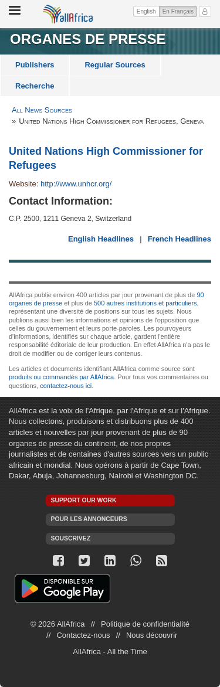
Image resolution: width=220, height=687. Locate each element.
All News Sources (42, 110)
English (146, 11)
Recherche (34, 85)
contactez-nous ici (66, 385)
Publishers (34, 64)
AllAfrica (68, 14)
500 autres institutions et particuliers (145, 303)
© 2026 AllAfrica (58, 624)
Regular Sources (114, 64)
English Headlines (101, 238)
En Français (180, 10)
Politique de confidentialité (145, 624)
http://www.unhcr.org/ (75, 183)
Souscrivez (71, 538)
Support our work (84, 500)
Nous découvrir (151, 635)
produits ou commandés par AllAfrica (61, 376)
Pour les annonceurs (89, 519)
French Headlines (179, 238)
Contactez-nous (83, 635)
